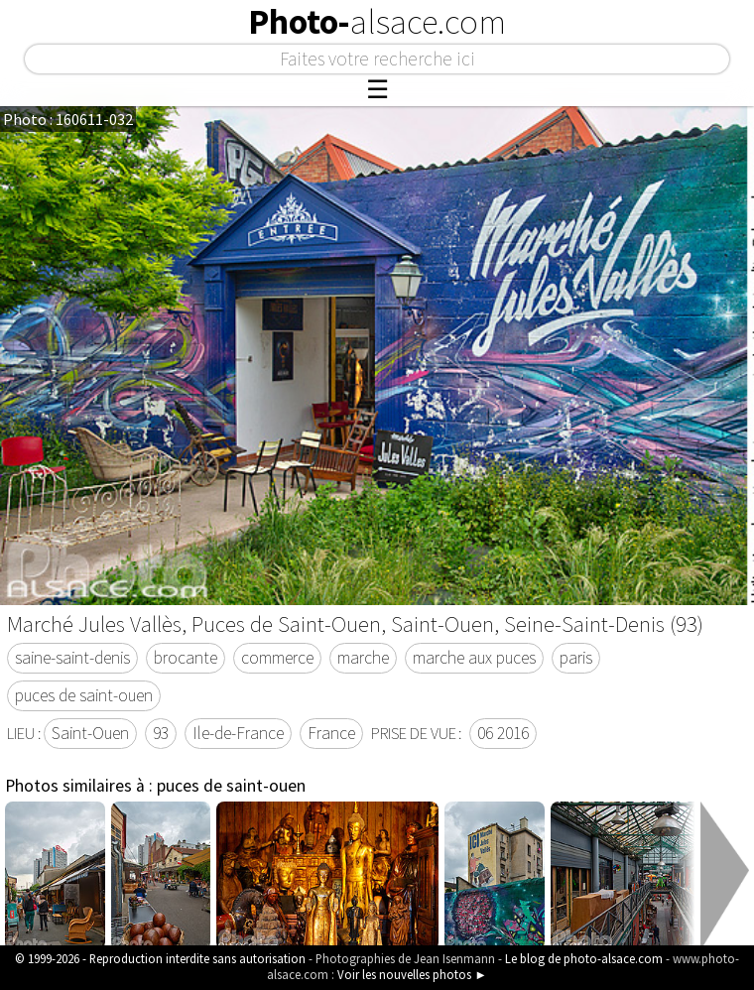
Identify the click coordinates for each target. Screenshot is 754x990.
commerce (277, 658)
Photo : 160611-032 (68, 119)
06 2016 (503, 733)
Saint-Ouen (90, 733)
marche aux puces (474, 658)
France (331, 733)
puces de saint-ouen (84, 695)
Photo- (377, 22)
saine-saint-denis (72, 658)
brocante (185, 658)
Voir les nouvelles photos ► (412, 974)
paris (576, 658)
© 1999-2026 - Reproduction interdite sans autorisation (160, 958)
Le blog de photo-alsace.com (584, 958)
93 (161, 733)
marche (363, 658)
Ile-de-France (238, 733)
